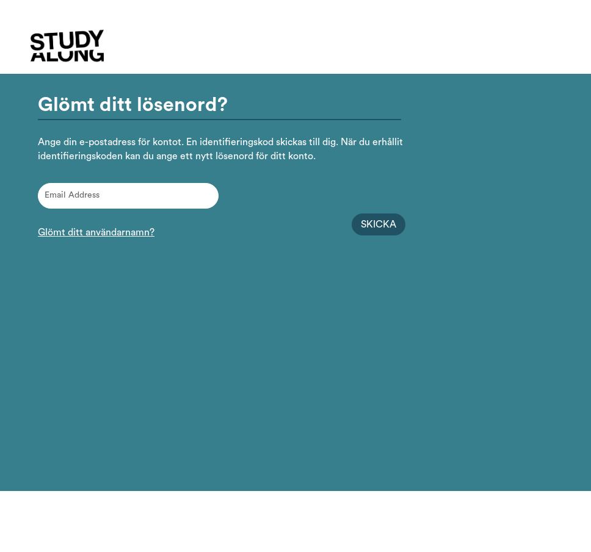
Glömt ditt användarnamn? (96, 232)
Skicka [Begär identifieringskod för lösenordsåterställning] (378, 224)
